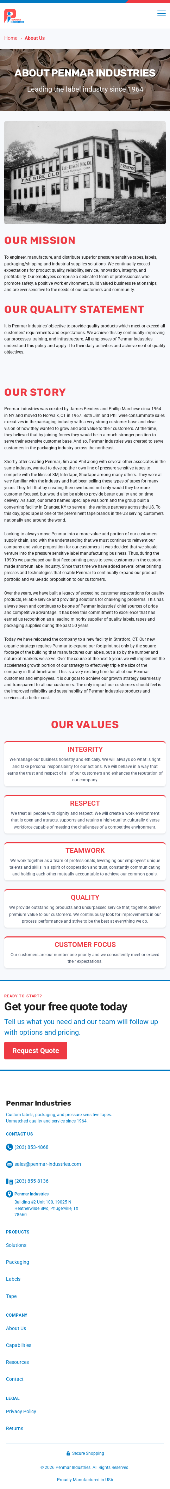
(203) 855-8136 (27, 1181)
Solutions (16, 1245)
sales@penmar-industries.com (43, 1164)
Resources (17, 1362)
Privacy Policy (21, 1411)
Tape (11, 1296)
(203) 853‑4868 (27, 1147)
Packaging (17, 1262)
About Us (16, 1328)
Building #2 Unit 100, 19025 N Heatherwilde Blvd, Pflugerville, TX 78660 (46, 1208)
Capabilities (18, 1345)
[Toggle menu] (161, 13)
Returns (14, 1428)
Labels (13, 1279)
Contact (15, 1379)
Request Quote (35, 1050)
